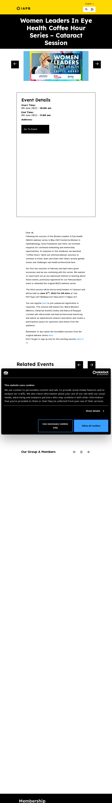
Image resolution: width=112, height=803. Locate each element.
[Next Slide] (97, 64)
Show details (93, 411)
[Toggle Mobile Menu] (92, 9)
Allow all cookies (91, 425)
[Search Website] (86, 9)
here (44, 303)
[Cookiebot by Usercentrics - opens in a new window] (94, 373)
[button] (89, 3)
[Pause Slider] (81, 452)
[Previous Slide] (15, 64)
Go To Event (30, 129)
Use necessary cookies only (55, 426)
